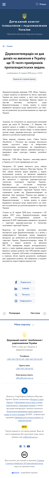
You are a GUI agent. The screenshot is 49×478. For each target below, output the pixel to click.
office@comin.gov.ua (24, 378)
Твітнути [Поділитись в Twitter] (26, 295)
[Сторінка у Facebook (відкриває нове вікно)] (20, 446)
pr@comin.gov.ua (30, 437)
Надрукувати (26, 301)
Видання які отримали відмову (24, 79)
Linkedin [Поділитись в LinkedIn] (25, 289)
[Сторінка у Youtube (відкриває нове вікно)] (28, 446)
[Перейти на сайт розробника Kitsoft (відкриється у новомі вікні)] (16, 473)
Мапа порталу (22, 324)
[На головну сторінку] (24, 24)
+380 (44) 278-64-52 (24, 369)
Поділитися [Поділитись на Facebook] (26, 282)
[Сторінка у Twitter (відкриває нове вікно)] (24, 446)
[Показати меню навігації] (4, 4)
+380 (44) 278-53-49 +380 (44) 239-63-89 (24, 359)
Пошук (43, 4)
